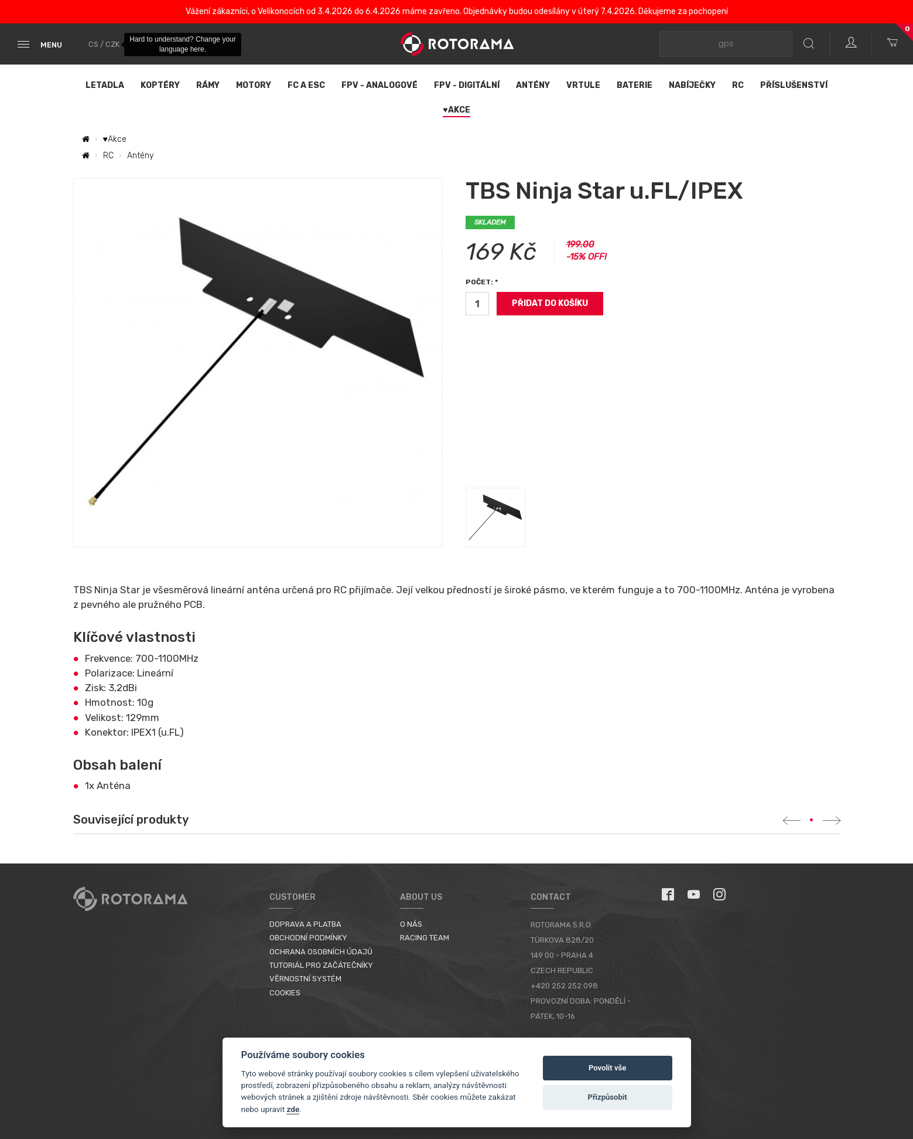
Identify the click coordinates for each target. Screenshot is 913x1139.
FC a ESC (306, 85)
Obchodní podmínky (308, 937)
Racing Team (424, 937)
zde (292, 1109)
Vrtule (583, 85)
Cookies (284, 992)
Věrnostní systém (305, 978)
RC (738, 85)
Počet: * (482, 282)
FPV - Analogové (379, 85)
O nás (411, 924)
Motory (253, 85)
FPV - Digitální (467, 85)
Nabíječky (692, 85)
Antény (533, 85)
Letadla (105, 85)
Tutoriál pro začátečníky (321, 965)
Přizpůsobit (607, 1097)
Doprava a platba (305, 924)
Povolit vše (607, 1067)
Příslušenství (793, 85)
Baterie (634, 85)
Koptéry (160, 85)
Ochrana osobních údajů (320, 951)
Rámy (208, 85)
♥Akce (456, 110)
